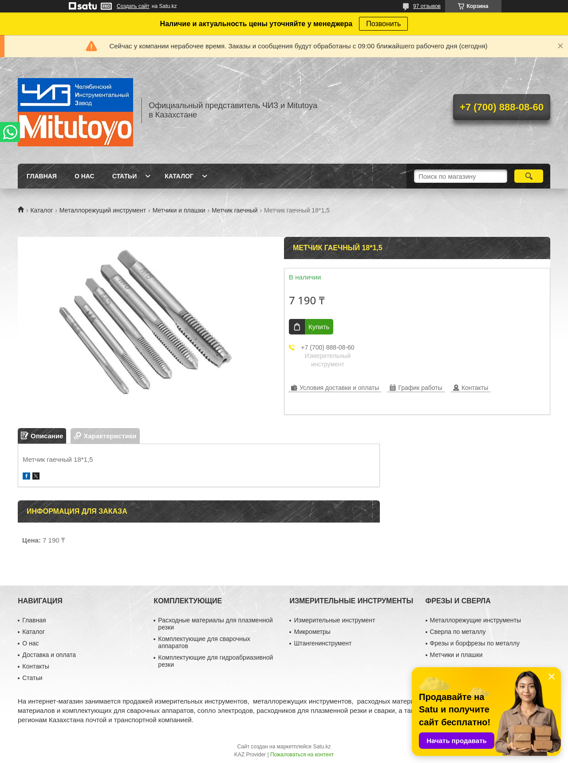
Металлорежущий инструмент (102, 210)
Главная (42, 176)
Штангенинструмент (322, 643)
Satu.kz (322, 746)
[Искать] (528, 176)
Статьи (124, 176)
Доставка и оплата (49, 654)
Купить (318, 326)
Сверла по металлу (458, 631)
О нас (85, 176)
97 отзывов (427, 6)
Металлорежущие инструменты (475, 620)
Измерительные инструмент (334, 620)
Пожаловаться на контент (302, 754)
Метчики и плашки (179, 210)
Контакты (35, 666)
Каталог (179, 176)
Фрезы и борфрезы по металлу (475, 643)
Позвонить (383, 24)
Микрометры (312, 631)
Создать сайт (133, 6)
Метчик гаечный (235, 210)
